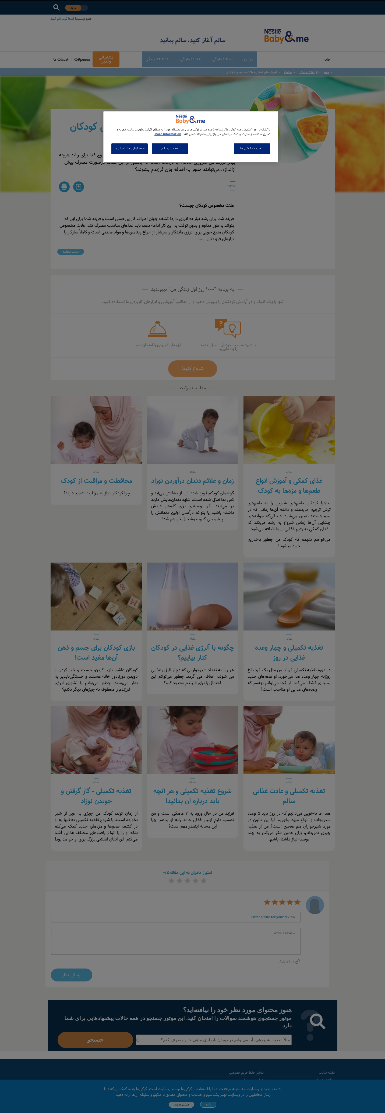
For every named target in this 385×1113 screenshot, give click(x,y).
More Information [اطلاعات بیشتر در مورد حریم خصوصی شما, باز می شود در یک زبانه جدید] (167, 134)
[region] (190, 137)
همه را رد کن (169, 148)
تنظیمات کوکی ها (251, 148)
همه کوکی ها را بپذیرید (129, 148)
